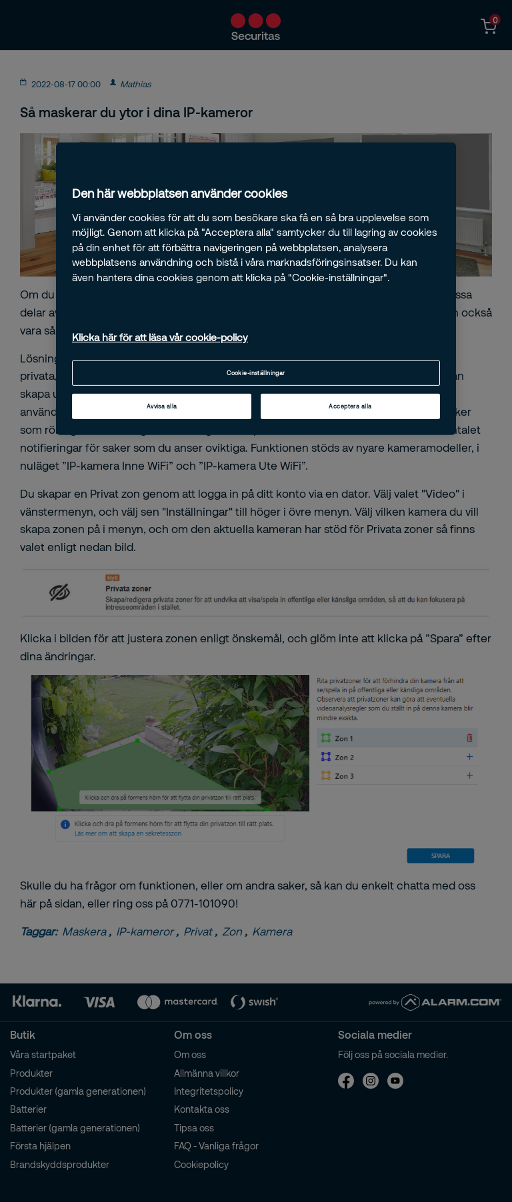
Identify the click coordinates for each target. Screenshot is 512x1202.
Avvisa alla (162, 406)
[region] (256, 288)
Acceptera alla (350, 406)
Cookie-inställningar (256, 372)
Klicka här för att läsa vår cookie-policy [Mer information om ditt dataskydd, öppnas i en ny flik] (160, 337)
